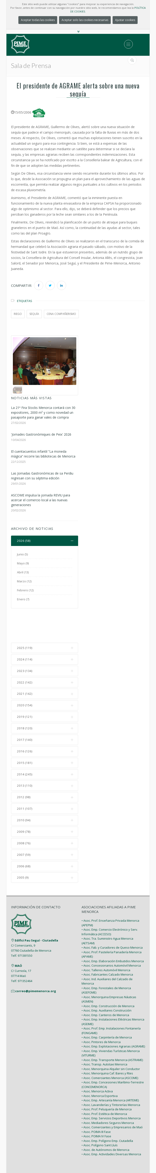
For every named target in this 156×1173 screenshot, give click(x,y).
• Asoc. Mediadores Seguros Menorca (108, 1095)
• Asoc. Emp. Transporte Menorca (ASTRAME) (112, 1032)
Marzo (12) (24, 581)
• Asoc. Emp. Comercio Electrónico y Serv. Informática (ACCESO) (110, 904)
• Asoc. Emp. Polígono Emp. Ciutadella (107, 1113)
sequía (34, 314)
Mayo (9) (23, 563)
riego (18, 314)
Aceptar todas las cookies (38, 20)
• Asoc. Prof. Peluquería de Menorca (107, 1082)
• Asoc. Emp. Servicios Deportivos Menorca (111, 1091)
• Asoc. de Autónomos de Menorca (105, 1122)
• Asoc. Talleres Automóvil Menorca (106, 943)
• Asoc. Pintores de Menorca (101, 1014)
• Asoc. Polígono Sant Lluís (100, 1118)
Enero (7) (23, 599)
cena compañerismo (61, 314)
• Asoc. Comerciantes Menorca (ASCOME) (110, 1050)
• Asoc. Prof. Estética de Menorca (104, 1086)
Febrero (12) (25, 590)
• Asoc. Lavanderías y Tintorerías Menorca (111, 1077)
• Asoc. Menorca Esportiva (100, 1068)
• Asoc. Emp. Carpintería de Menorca (107, 1010)
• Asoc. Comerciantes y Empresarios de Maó (112, 1100)
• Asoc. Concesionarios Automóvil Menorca (111, 938)
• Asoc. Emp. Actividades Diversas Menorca (111, 1127)
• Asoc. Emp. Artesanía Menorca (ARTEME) (110, 1073)
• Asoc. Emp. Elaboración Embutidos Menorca (113, 934)
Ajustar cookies (125, 20)
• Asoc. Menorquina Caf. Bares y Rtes (107, 1046)
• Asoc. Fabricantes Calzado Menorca (107, 947)
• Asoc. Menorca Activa (97, 1064)
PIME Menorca (67, 1154)
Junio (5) (22, 554)
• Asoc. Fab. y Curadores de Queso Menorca (112, 920)
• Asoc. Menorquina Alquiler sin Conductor (111, 1041)
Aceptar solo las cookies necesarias (85, 20)
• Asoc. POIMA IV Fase (96, 1109)
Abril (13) (23, 572)
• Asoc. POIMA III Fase (96, 1104)
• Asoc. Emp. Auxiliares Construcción (106, 983)
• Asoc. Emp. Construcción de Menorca (108, 979)
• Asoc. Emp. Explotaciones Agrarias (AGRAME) (113, 1019)
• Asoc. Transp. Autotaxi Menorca (104, 1037)
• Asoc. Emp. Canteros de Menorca (105, 987)
